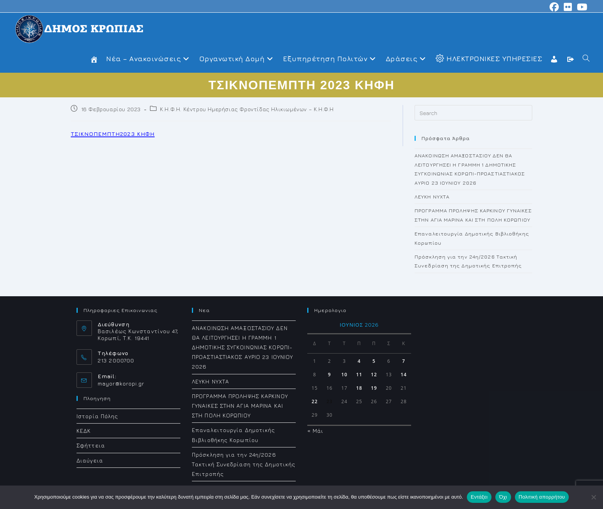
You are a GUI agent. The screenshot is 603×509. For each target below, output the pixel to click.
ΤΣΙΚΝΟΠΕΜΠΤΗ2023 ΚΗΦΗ (113, 133)
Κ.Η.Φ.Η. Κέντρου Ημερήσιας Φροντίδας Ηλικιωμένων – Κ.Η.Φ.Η (247, 109)
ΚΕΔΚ (84, 430)
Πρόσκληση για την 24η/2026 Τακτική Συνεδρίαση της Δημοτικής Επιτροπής (243, 464)
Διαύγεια (90, 460)
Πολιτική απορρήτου (542, 497)
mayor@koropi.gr (121, 383)
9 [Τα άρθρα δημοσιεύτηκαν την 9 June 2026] (329, 374)
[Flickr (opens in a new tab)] (568, 7)
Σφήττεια (91, 445)
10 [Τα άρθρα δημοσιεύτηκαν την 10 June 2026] (344, 374)
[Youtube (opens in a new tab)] (581, 7)
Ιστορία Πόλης (97, 416)
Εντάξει (479, 497)
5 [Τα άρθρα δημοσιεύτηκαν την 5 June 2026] (374, 361)
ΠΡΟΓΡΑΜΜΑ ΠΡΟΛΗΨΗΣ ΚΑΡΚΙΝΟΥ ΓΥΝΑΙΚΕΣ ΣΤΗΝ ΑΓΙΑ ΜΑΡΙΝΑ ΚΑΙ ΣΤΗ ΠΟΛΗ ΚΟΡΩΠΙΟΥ (240, 406)
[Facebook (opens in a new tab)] (554, 7)
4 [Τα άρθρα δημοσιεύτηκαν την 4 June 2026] (359, 361)
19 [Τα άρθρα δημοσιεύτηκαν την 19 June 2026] (374, 388)
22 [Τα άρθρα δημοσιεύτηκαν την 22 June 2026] (314, 401)
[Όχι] (593, 497)
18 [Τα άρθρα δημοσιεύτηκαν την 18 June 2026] (359, 388)
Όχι (503, 497)
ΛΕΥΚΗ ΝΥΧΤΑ (432, 197)
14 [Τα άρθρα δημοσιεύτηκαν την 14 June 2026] (404, 374)
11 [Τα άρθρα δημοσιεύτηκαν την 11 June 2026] (359, 374)
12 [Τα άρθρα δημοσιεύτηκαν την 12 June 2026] (374, 374)
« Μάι (315, 430)
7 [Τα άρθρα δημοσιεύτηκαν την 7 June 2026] (403, 361)
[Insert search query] (473, 112)
